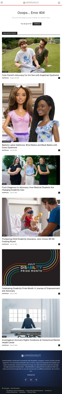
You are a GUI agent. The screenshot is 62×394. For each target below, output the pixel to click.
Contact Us (31, 375)
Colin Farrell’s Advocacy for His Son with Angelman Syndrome (30, 75)
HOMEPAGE (37, 24)
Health (4, 184)
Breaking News (6, 141)
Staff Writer (5, 78)
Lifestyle (5, 285)
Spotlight (5, 72)
